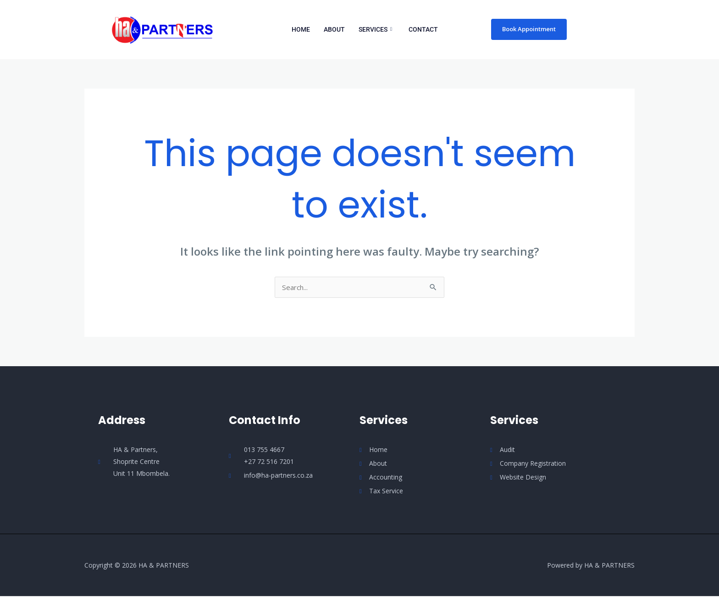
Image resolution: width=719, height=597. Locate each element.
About (334, 29)
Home (301, 29)
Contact (423, 29)
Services (375, 29)
